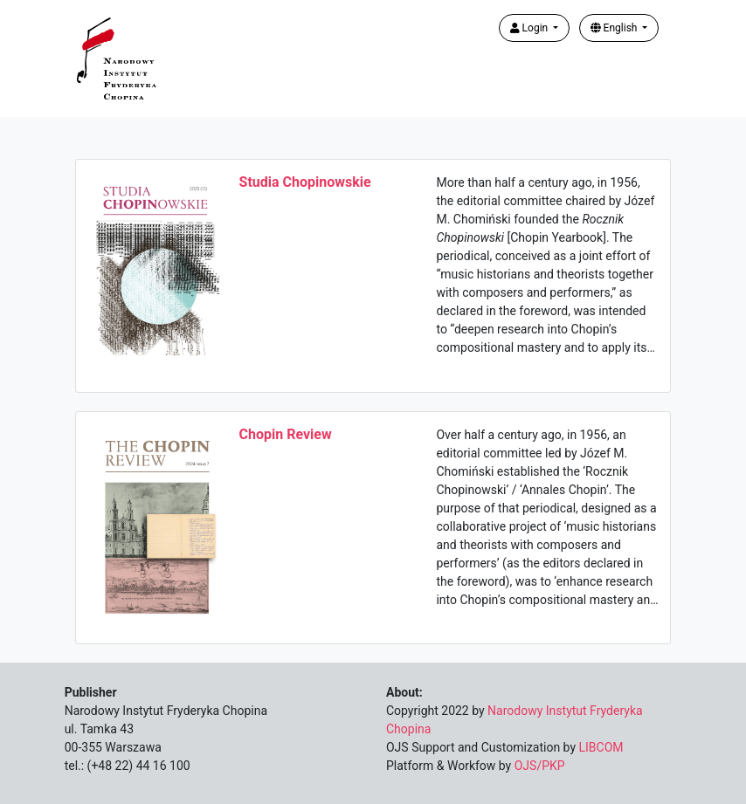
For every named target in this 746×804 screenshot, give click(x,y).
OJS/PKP (540, 766)
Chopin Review (285, 434)
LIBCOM (601, 747)
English (615, 28)
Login (530, 28)
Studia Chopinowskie (305, 182)
